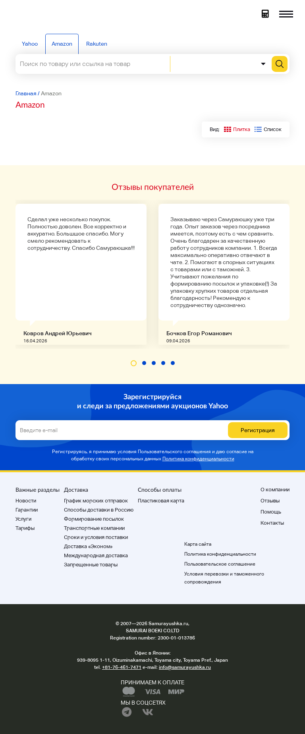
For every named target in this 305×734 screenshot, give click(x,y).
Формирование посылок (94, 519)
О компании (275, 490)
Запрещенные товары (91, 565)
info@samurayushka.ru (185, 667)
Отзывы (270, 501)
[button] (133, 363)
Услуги (23, 519)
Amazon (62, 44)
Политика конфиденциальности (198, 459)
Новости (25, 501)
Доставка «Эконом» (88, 546)
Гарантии (26, 510)
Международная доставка (96, 555)
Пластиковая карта (161, 501)
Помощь (271, 512)
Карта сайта (197, 544)
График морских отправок (96, 501)
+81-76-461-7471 (121, 667)
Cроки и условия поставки (96, 537)
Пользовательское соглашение (219, 564)
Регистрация (258, 430)
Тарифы (25, 528)
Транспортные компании (94, 528)
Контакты (272, 523)
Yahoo (30, 44)
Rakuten (96, 44)
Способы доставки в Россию (98, 510)
